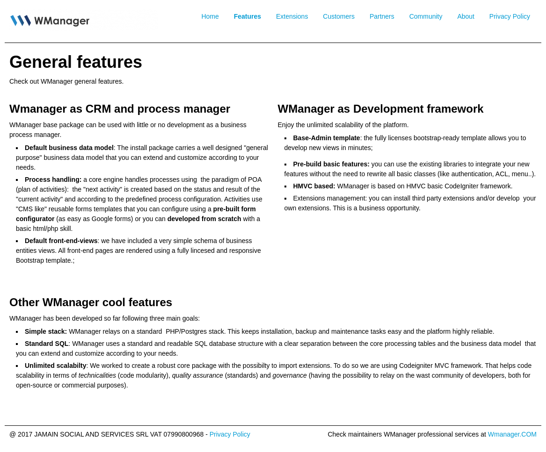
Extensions (292, 16)
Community (426, 16)
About (465, 16)
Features (247, 16)
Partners (382, 16)
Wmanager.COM (512, 434)
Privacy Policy (509, 16)
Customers (339, 16)
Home (209, 16)
